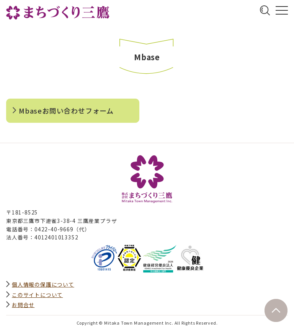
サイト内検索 (265, 10)
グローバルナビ (282, 10)
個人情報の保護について (43, 284)
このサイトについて (37, 295)
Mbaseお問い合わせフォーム (66, 111)
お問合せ (23, 305)
